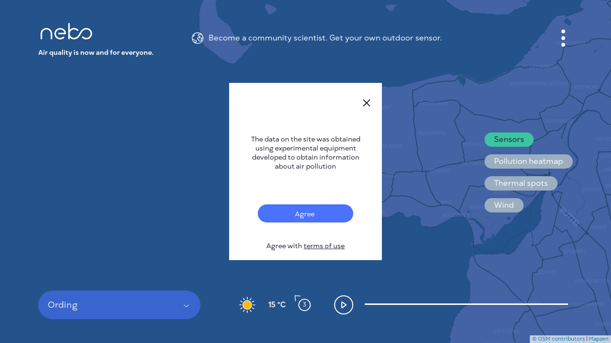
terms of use (324, 246)
